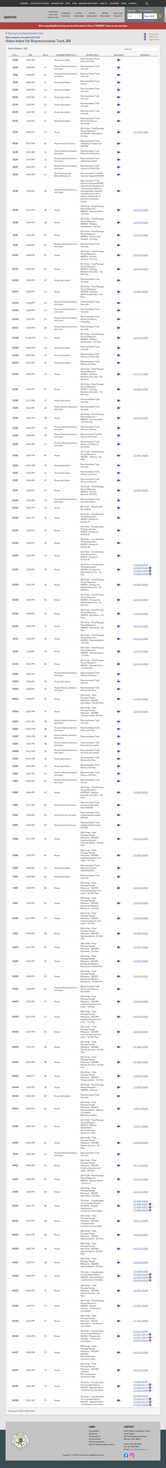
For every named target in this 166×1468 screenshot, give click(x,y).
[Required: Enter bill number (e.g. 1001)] (150, 16)
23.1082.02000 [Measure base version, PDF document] (140, 1046)
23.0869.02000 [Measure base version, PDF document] (140, 490)
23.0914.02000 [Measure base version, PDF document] (140, 976)
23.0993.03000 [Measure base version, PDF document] (140, 947)
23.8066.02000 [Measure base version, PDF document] (140, 1076)
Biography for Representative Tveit (24, 33)
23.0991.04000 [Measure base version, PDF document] (140, 455)
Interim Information (92, 14)
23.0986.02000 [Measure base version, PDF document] (140, 933)
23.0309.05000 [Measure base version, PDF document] (140, 961)
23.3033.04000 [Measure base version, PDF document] (140, 792)
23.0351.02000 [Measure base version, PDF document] (140, 1331)
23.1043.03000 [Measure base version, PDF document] (140, 1191)
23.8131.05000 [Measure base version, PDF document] (140, 1220)
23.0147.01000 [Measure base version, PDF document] (140, 374)
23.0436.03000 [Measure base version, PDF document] (140, 1001)
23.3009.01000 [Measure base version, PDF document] (140, 132)
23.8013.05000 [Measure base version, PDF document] (140, 1108)
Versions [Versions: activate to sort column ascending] (144, 55)
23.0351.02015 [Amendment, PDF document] (142, 1334)
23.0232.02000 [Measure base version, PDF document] (140, 638)
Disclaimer (93, 1434)
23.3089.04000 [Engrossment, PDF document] (142, 1210)
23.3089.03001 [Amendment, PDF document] (142, 1204)
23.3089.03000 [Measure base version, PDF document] (140, 1201)
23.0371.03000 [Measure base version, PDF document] (140, 1126)
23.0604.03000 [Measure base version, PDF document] (140, 918)
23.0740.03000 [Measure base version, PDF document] (140, 903)
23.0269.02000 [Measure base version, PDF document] (140, 1382)
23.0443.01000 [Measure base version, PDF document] (140, 564)
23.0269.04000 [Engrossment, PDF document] (142, 1391)
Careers (24, 3)
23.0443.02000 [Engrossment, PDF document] (142, 574)
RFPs (67, 3)
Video (123, 3)
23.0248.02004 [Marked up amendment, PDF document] (142, 1277)
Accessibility (94, 1431)
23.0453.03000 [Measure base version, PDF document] (140, 613)
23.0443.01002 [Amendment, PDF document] (142, 567)
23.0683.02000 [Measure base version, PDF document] (140, 291)
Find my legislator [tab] (146, 10)
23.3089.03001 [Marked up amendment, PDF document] (142, 1207)
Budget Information (105, 14)
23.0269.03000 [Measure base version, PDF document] (140, 1262)
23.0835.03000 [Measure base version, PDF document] (140, 887)
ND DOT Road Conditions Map (102, 1444)
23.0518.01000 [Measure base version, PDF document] (140, 222)
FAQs (74, 3)
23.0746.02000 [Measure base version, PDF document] (140, 210)
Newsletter (57, 3)
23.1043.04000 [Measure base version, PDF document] (140, 1321)
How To (103, 3)
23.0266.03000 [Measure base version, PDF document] (140, 1234)
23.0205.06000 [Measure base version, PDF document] (140, 699)
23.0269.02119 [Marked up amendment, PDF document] (142, 1388)
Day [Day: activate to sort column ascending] (44, 55)
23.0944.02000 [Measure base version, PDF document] (140, 269)
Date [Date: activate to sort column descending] (14, 55)
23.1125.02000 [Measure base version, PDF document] (140, 1165)
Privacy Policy (94, 1436)
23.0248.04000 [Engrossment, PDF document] (142, 1280)
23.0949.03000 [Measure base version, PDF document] (140, 1087)
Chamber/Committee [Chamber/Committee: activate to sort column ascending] (65, 55)
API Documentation (97, 1442)
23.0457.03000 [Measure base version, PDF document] (140, 584)
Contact (133, 3)
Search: (141, 49)
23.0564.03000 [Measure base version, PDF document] (140, 838)
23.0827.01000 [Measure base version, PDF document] (140, 711)
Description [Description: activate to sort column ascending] (91, 55)
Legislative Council (39, 3)
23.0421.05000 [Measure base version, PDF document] (140, 1290)
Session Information (79, 14)
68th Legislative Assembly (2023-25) (23, 37)
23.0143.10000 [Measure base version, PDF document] (140, 1179)
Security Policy (95, 1439)
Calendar (114, 3)
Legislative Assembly (66, 14)
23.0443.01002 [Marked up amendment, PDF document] (142, 570)
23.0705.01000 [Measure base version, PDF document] (140, 418)
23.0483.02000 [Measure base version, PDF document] (140, 855)
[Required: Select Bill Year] (134, 16)
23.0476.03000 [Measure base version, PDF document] (140, 255)
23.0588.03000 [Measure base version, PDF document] (140, 1031)
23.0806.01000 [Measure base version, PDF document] (140, 389)
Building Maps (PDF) (88, 3)
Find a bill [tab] (131, 10)
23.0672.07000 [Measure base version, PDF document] (140, 1248)
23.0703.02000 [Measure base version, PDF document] (140, 235)
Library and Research (118, 14)
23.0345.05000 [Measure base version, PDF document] (140, 1306)
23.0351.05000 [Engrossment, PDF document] (142, 1341)
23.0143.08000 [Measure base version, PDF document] (140, 664)
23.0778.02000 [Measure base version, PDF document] (140, 337)
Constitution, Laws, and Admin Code (53, 15)
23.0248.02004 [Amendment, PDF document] (142, 1274)
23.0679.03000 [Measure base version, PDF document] (140, 651)
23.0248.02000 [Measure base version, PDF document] (140, 1271)
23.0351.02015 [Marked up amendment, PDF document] (142, 1337)
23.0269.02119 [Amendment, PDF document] (142, 1385)
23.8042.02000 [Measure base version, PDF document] (140, 1142)
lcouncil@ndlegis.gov (138, 1449)
